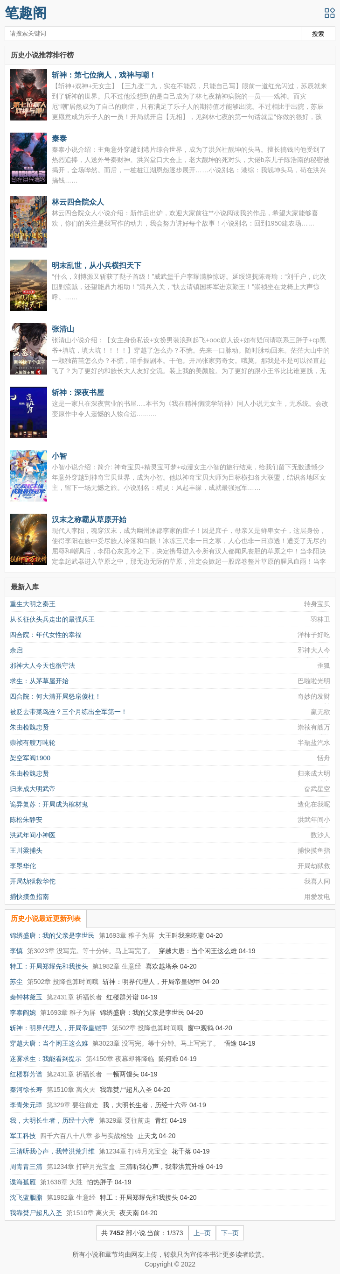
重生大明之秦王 (33, 604)
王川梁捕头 (26, 850)
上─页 (202, 1233)
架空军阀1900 (30, 758)
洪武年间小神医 (33, 835)
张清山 (63, 329)
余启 (16, 650)
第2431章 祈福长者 (74, 997)
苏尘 (16, 981)
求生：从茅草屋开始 (39, 681)
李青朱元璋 (26, 1105)
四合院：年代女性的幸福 (46, 634)
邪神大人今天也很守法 (42, 665)
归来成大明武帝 (33, 789)
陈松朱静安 (26, 819)
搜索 (318, 33)
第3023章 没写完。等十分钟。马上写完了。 (90, 951)
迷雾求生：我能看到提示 (46, 1058)
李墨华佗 (23, 866)
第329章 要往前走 (72, 1105)
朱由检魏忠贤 (29, 727)
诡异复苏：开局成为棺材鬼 (49, 804)
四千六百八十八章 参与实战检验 (86, 1136)
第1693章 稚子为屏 (126, 935)
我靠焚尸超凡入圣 (36, 1213)
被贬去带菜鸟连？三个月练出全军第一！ (68, 711)
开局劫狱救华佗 (33, 881)
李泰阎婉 (23, 1012)
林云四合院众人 (78, 202)
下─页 (230, 1233)
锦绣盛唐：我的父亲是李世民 (52, 935)
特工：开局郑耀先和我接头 (49, 966)
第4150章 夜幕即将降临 (120, 1058)
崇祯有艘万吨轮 (33, 742)
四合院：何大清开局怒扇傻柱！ (55, 696)
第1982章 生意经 (116, 966)
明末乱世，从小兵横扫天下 (96, 265)
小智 (59, 456)
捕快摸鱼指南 (29, 896)
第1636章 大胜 (61, 1182)
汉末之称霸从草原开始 (89, 519)
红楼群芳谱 (26, 1074)
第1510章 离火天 (71, 1089)
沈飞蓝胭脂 (26, 1197)
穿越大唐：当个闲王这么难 (49, 1043)
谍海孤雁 (23, 1182)
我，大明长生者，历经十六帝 (52, 1120)
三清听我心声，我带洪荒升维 (52, 1151)
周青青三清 (26, 1166)
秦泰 (59, 138)
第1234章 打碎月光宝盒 (133, 1151)
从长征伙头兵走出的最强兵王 (52, 619)
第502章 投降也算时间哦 (62, 981)
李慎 (16, 951)
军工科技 (23, 1136)
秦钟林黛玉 (26, 997)
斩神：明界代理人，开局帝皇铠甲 (59, 1028)
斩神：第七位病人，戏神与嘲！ (104, 75)
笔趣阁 (26, 13)
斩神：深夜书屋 (78, 392)
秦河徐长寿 (26, 1089)
